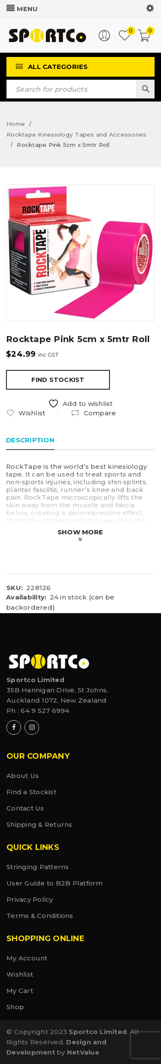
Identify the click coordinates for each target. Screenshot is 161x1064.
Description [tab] (30, 440)
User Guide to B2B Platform (54, 883)
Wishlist (19, 974)
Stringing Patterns (37, 867)
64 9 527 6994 (45, 710)
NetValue (83, 1052)
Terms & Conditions (39, 916)
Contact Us (25, 808)
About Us (22, 776)
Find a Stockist (31, 792)
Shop (15, 1007)
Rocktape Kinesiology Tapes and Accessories (76, 134)
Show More (80, 532)
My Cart (19, 991)
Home (15, 123)
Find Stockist (57, 380)
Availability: (26, 597)
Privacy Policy (29, 899)
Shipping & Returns (39, 824)
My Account (27, 958)
